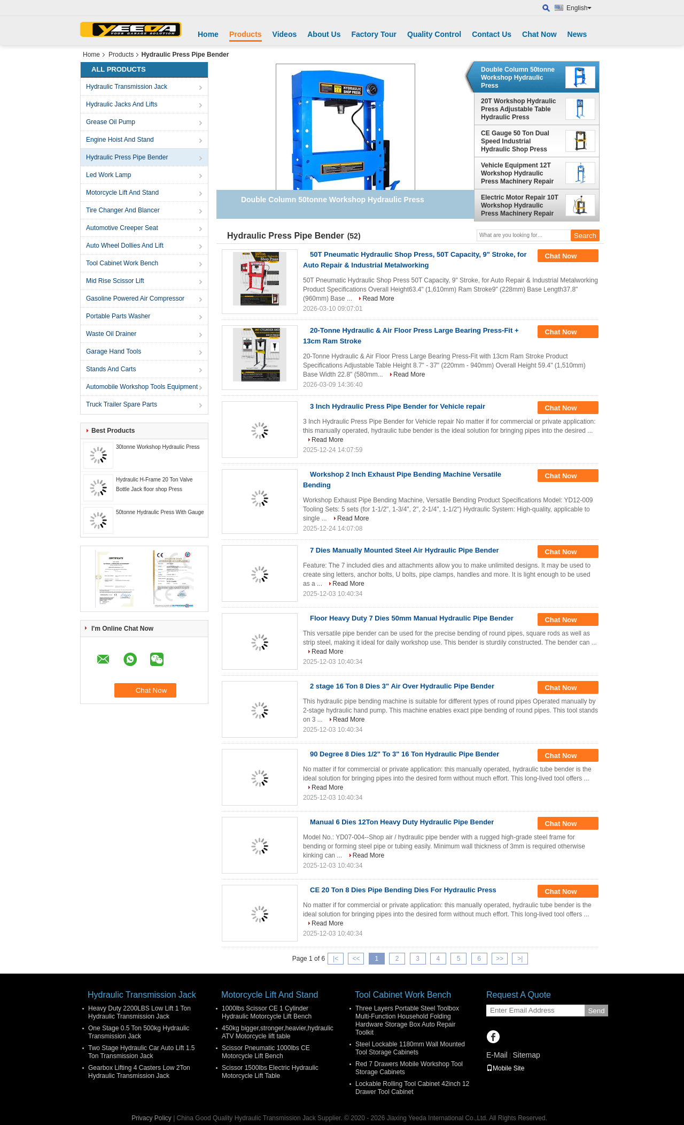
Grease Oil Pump (110, 122)
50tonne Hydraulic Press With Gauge (160, 512)
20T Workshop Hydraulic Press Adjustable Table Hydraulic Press (518, 109)
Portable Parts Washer (118, 316)
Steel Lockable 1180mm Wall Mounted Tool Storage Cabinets (410, 1048)
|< (335, 958)
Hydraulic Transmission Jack (126, 86)
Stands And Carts (111, 369)
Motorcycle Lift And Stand (122, 192)
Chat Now (539, 34)
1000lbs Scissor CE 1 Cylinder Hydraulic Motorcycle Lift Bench (267, 1012)
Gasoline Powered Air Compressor (135, 298)
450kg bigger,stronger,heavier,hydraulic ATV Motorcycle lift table (277, 1032)
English (579, 8)
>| (520, 958)
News (577, 34)
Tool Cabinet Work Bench (122, 263)
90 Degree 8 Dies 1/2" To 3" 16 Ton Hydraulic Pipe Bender (404, 754)
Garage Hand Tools (113, 351)
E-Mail (497, 1055)
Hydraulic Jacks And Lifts (121, 104)
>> (499, 958)
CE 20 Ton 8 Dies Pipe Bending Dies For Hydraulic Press (403, 890)
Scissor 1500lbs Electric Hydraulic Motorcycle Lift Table (270, 1072)
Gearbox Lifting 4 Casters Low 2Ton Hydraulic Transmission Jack (139, 1072)
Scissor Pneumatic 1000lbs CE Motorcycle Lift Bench (266, 1052)
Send (596, 1011)
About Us (323, 34)
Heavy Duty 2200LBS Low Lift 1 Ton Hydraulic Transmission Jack (139, 1012)
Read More (378, 298)
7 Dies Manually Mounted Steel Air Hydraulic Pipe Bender (404, 550)
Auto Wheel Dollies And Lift (125, 245)
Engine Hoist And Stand (120, 139)
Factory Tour (374, 34)
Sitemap (526, 1055)
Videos (285, 34)
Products (245, 34)
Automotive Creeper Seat (122, 228)
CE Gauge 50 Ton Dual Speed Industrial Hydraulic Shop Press (515, 141)
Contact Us (491, 34)
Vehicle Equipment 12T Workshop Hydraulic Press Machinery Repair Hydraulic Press (517, 173)
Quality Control (434, 34)
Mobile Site (505, 1068)
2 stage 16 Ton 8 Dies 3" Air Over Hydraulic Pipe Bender (402, 686)
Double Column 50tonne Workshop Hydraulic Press (518, 77)
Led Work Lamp (108, 175)
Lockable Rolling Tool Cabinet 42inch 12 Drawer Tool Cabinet (412, 1088)
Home (208, 34)
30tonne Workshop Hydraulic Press (158, 447)
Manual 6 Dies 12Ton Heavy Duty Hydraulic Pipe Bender (402, 822)
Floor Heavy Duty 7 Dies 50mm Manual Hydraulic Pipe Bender (412, 618)
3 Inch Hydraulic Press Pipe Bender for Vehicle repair (397, 406)
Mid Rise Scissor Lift (115, 281)
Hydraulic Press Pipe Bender (127, 157)
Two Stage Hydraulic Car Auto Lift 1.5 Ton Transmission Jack (141, 1052)
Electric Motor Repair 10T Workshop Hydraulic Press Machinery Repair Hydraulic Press (519, 205)
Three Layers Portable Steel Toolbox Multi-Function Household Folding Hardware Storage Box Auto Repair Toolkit (407, 1020)
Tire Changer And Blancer (123, 210)
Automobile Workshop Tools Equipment (142, 387)
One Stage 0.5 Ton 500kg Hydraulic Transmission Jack (138, 1032)
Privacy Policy (151, 1118)
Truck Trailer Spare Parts (121, 404)
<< (356, 958)
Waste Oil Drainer (111, 334)
